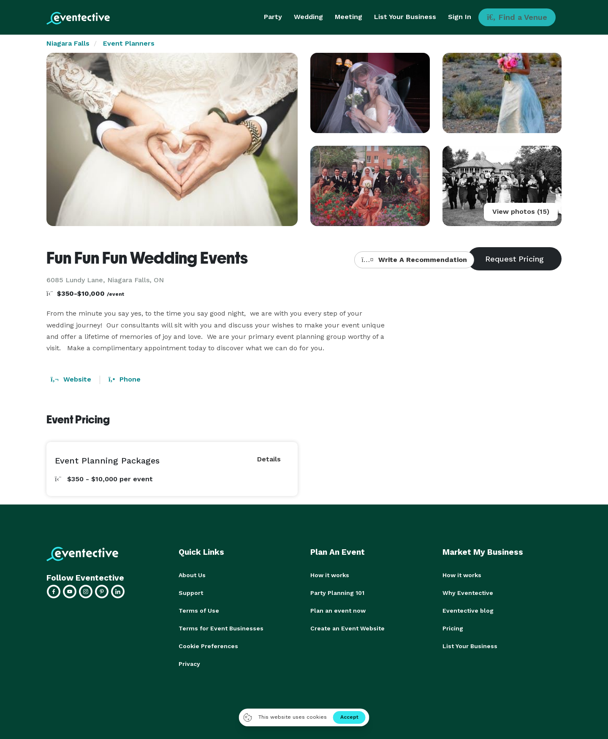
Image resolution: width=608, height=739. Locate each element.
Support (191, 592)
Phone (125, 379)
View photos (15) (520, 211)
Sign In (459, 17)
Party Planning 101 (337, 592)
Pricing (452, 628)
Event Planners (129, 43)
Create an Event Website (347, 628)
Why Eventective (467, 592)
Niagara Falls (68, 43)
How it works (329, 575)
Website (71, 379)
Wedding (308, 17)
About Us (192, 575)
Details (269, 459)
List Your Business (405, 17)
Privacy (189, 663)
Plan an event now (338, 610)
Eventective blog (468, 610)
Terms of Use (199, 610)
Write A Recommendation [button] (414, 260)
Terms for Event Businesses (221, 628)
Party (273, 17)
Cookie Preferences (208, 646)
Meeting (348, 17)
